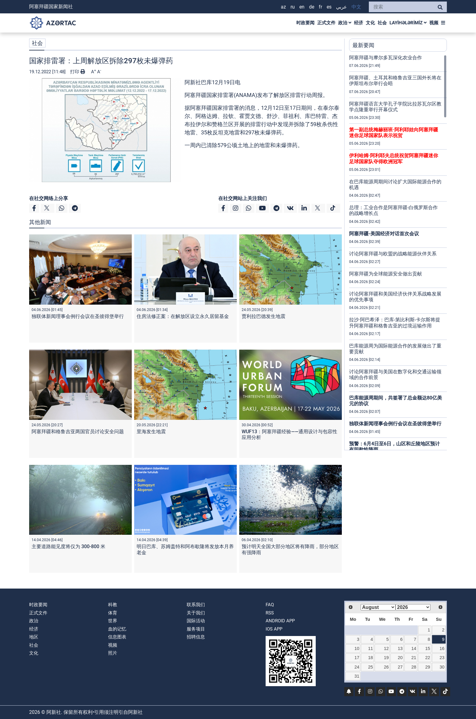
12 (386, 648)
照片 (112, 653)
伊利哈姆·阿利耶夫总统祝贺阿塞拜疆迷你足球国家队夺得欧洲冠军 (393, 158)
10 (357, 648)
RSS (270, 613)
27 (400, 667)
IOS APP (274, 629)
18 (370, 657)
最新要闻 (363, 45)
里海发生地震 (151, 431)
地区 (33, 637)
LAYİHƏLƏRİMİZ (408, 23)
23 (442, 657)
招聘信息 (196, 637)
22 (427, 657)
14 (413, 648)
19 (386, 657)
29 (427, 667)
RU (293, 7)
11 (370, 648)
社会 (382, 23)
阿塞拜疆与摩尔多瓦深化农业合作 (385, 57)
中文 (356, 7)
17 (357, 657)
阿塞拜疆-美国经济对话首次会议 (384, 234)
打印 (77, 71)
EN (301, 7)
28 (413, 667)
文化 (370, 23)
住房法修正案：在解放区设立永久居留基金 (183, 316)
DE (311, 7)
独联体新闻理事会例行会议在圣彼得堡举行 (78, 316)
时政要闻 (305, 23)
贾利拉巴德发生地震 (263, 316)
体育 (112, 613)
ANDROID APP (280, 621)
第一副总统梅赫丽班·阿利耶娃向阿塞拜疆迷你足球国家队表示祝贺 (393, 132)
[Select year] (413, 607)
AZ (283, 7)
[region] (398, 252)
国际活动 (196, 621)
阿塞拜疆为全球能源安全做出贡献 (385, 274)
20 (400, 657)
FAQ (270, 604)
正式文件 (326, 23)
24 (357, 667)
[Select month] (378, 607)
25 (370, 667)
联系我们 (196, 604)
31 (357, 676)
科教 (112, 604)
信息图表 (117, 637)
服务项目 (196, 629)
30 (442, 667)
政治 (344, 23)
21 (413, 657)
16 (442, 648)
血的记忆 (117, 629)
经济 (358, 23)
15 (427, 648)
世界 (112, 621)
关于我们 (196, 613)
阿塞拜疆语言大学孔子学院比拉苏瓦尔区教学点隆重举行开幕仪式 (395, 106)
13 (400, 648)
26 (386, 667)
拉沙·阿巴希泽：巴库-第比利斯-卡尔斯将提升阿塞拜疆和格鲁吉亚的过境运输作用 (394, 322)
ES (329, 7)
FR (320, 7)
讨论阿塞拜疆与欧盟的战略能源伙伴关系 (393, 254)
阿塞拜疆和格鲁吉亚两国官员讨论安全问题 (78, 431)
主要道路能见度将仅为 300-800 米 (68, 546)
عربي (341, 7)
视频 (433, 23)
